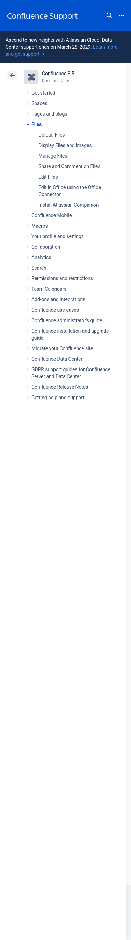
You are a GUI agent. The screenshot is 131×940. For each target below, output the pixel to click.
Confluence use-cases (55, 310)
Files (36, 124)
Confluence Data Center (56, 359)
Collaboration (45, 247)
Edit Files (48, 177)
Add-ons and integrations (58, 299)
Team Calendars (48, 289)
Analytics (41, 257)
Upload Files (51, 135)
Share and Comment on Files (69, 166)
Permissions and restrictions (62, 278)
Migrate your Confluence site (62, 348)
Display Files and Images (65, 145)
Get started (43, 93)
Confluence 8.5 (58, 73)
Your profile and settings (57, 236)
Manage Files (52, 156)
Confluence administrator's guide (66, 320)
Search (109, 15)
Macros (39, 226)
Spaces (39, 103)
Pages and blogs (49, 114)
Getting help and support (58, 397)
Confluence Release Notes (59, 387)
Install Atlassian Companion (68, 205)
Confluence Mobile (51, 215)
